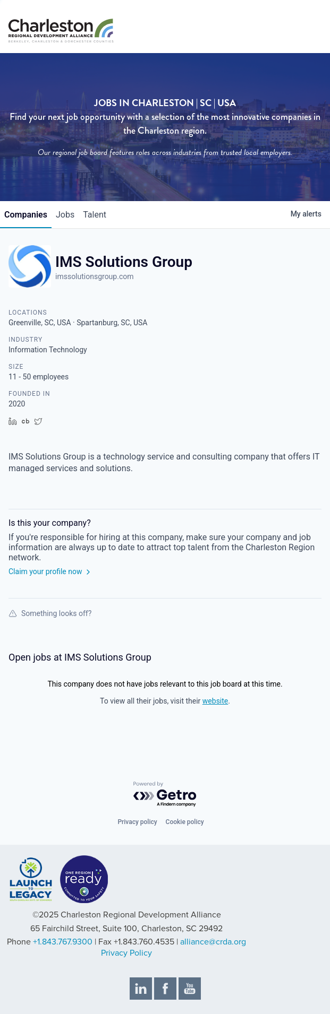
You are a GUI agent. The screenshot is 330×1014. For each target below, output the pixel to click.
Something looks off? (50, 613)
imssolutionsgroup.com (94, 276)
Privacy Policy (126, 953)
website (215, 701)
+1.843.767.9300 (62, 942)
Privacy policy (137, 822)
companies (25, 215)
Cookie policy (185, 822)
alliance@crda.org (213, 942)
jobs (65, 215)
